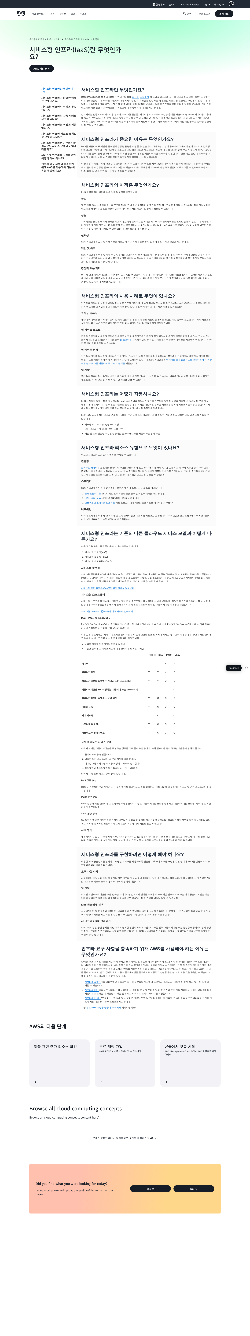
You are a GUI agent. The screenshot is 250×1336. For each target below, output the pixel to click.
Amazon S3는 (92, 990)
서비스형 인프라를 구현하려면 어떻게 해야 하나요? (58, 156)
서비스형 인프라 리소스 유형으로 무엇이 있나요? (58, 135)
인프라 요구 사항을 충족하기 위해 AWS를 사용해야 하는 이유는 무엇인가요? (58, 167)
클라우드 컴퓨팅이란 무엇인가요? (45, 39)
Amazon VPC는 (93, 998)
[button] (38, 14)
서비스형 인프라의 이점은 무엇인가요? (58, 108)
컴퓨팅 (135, 97)
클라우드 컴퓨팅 (89, 467)
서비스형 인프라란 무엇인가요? (57, 90)
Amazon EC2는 (93, 982)
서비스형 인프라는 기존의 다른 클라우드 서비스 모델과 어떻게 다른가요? (58, 146)
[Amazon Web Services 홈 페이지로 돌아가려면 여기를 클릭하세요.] (21, 15)
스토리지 (144, 97)
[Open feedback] (246, 668)
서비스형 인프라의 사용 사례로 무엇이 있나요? (58, 117)
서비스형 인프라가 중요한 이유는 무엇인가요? (58, 99)
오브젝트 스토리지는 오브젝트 (100, 502)
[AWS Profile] (231, 3)
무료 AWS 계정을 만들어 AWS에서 (104, 1007)
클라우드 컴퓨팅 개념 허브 (77, 39)
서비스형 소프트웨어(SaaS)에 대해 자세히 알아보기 (107, 611)
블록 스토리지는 (93, 493)
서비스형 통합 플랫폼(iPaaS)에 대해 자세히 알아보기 (107, 588)
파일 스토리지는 (93, 498)
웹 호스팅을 (126, 339)
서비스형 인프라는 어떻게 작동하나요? (58, 126)
